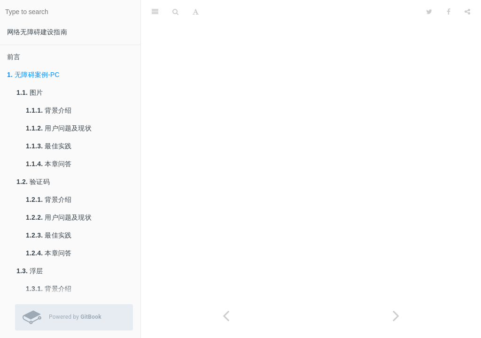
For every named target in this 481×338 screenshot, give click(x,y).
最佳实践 (48, 146)
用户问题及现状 (59, 128)
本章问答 (48, 164)
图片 (29, 92)
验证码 (33, 181)
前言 (13, 57)
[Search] (175, 11)
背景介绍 (48, 110)
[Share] (467, 11)
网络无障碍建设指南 (37, 32)
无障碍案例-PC (33, 74)
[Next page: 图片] (396, 315)
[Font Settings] (196, 11)
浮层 (29, 271)
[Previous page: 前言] (226, 315)
